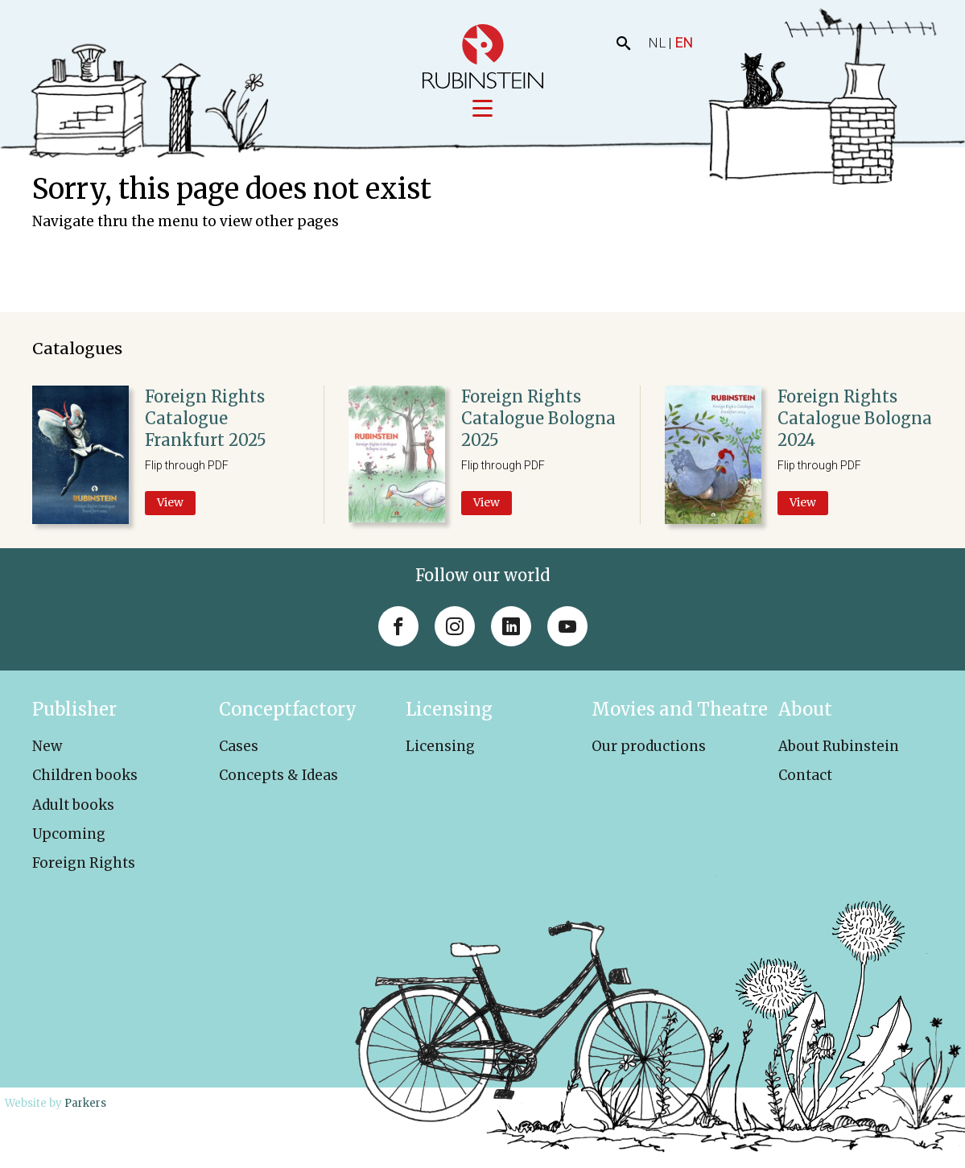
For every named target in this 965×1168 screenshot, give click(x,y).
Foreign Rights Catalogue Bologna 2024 (854, 419)
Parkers (85, 1103)
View (170, 503)
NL (657, 43)
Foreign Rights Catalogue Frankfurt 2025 (205, 419)
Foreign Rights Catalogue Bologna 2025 (538, 419)
